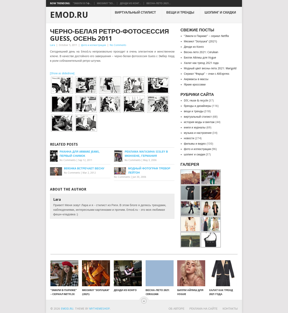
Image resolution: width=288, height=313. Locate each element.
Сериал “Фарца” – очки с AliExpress (206, 73)
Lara (52, 45)
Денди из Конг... (130, 3)
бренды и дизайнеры (197, 105)
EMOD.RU (69, 15)
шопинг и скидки (220, 12)
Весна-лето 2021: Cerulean (201, 52)
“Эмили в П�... (82, 3)
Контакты (230, 308)
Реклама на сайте (203, 308)
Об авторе (176, 308)
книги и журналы (194, 127)
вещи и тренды (180, 12)
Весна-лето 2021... (158, 3)
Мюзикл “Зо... (106, 3)
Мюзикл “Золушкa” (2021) (200, 41)
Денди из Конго (194, 46)
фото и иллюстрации (93, 45)
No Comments (118, 45)
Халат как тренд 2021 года (201, 63)
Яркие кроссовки (195, 84)
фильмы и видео (195, 143)
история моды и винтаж (199, 122)
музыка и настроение (198, 132)
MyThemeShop (99, 308)
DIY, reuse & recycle (196, 100)
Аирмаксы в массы (196, 79)
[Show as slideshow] (62, 73)
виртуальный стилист (135, 12)
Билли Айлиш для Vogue (200, 57)
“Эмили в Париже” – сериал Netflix (206, 36)
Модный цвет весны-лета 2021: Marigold (210, 68)
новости (189, 138)
